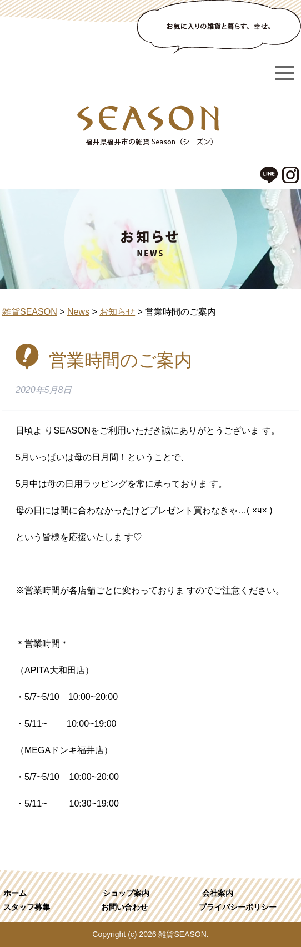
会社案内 (217, 893)
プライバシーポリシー (238, 907)
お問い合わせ (124, 907)
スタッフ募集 (26, 907)
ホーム (15, 893)
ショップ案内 (126, 893)
